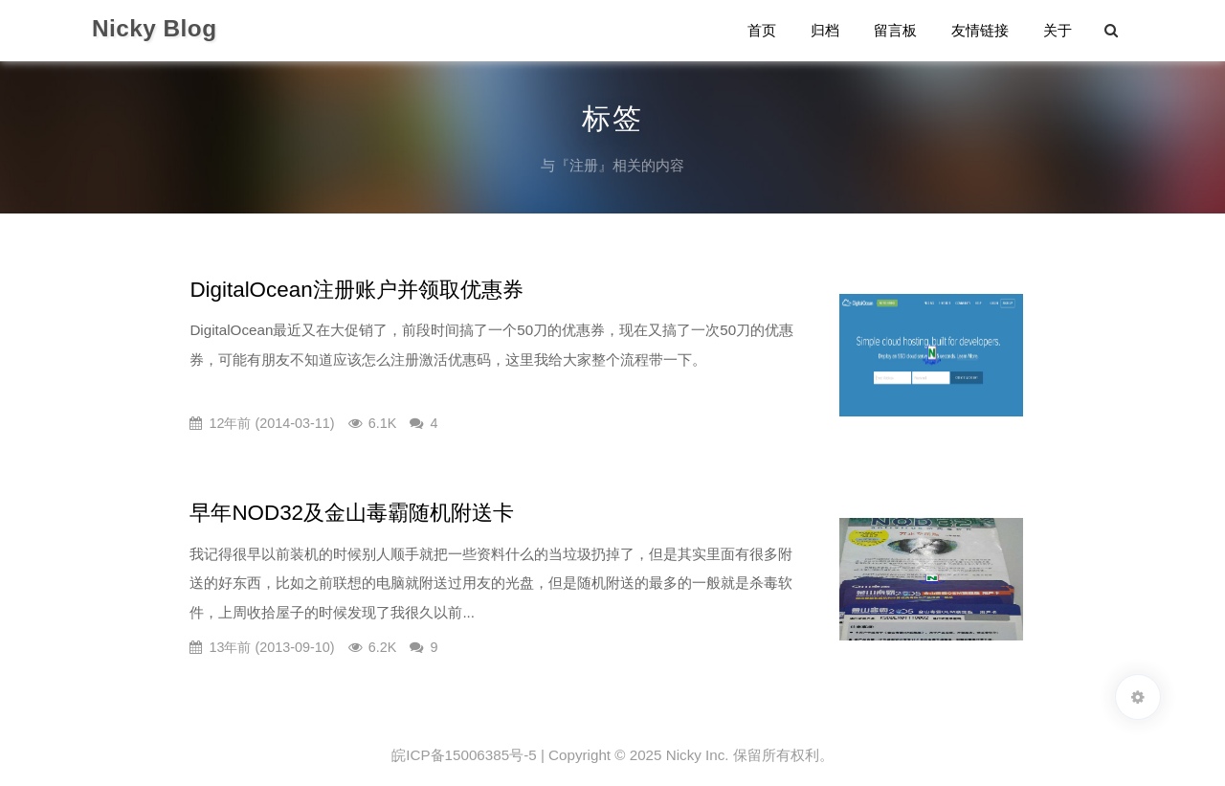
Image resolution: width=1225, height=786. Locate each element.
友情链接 (980, 30)
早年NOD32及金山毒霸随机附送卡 (351, 513)
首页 (761, 30)
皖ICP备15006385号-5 (463, 755)
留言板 (895, 30)
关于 (1057, 30)
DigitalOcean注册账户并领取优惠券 (356, 290)
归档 (825, 30)
